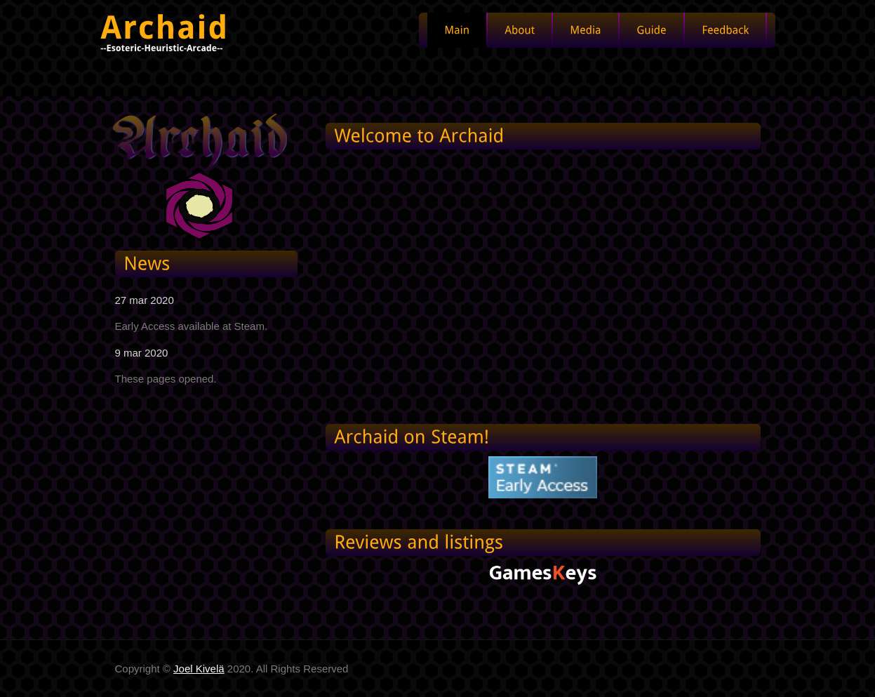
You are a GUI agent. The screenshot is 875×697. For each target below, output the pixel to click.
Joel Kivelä (199, 669)
